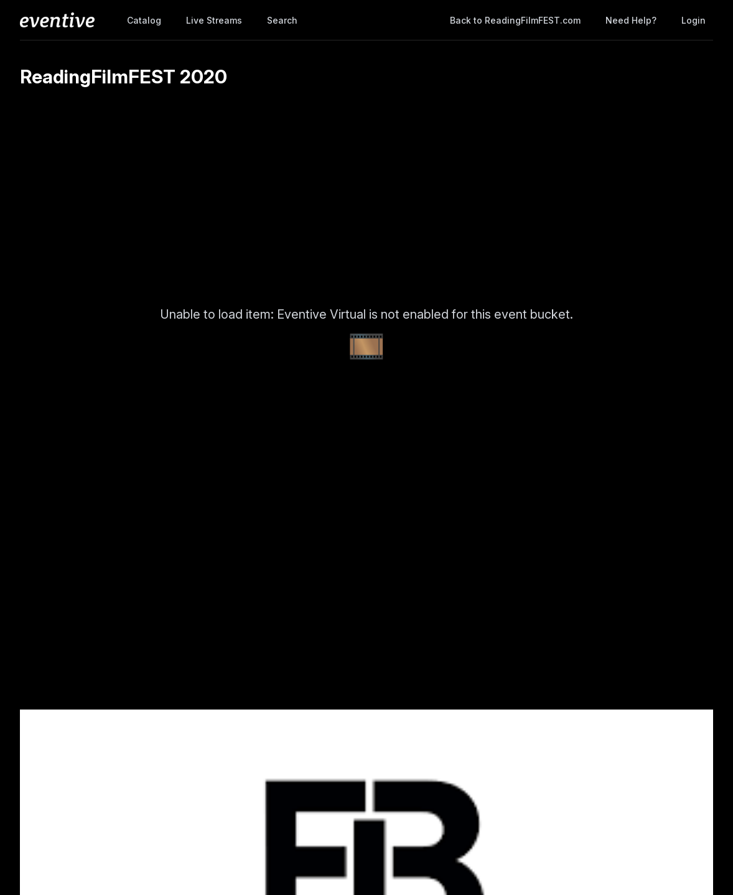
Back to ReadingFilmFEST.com (515, 20)
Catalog (144, 20)
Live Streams (214, 20)
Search (282, 20)
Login (693, 20)
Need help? (630, 20)
